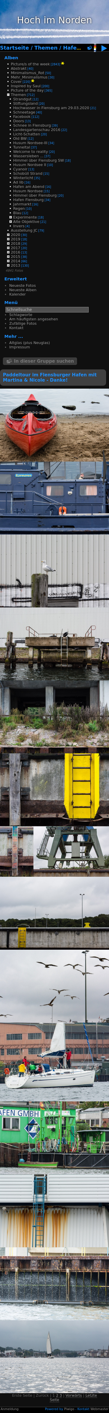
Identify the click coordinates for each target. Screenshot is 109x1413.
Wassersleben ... (28, 156)
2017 (15, 248)
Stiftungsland (25, 103)
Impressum (19, 347)
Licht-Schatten (26, 134)
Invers (18, 226)
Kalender (17, 294)
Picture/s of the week (30, 64)
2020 (15, 235)
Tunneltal (21, 147)
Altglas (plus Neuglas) (29, 342)
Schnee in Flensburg (32, 125)
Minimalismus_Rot (27, 73)
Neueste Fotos (22, 285)
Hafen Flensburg (28, 200)
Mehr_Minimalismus (29, 77)
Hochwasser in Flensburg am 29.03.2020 (51, 108)
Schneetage (24, 112)
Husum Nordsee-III (30, 143)
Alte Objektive (26, 221)
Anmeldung (10, 1409)
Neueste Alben (22, 290)
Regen (19, 208)
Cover (16, 81)
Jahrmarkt (22, 204)
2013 (15, 265)
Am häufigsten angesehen (33, 319)
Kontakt (16, 328)
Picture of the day (27, 90)
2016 (15, 252)
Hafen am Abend (28, 186)
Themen (46, 48)
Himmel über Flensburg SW (38, 160)
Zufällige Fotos (23, 323)
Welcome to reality (30, 151)
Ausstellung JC (24, 230)
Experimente (25, 217)
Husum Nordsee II (29, 165)
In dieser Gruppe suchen (44, 361)
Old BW (20, 138)
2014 (15, 261)
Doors (18, 121)
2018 (15, 243)
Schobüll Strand (27, 173)
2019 (15, 239)
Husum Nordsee (28, 191)
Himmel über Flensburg (35, 195)
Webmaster (99, 1409)
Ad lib (18, 182)
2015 (15, 256)
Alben (11, 57)
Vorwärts (74, 1395)
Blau (17, 213)
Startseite (14, 48)
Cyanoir (20, 169)
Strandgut (22, 99)
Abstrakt (18, 68)
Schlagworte (20, 314)
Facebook (22, 116)
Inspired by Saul (26, 86)
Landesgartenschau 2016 (36, 129)
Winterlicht (23, 178)
